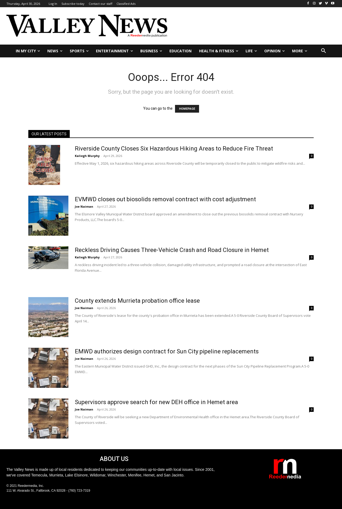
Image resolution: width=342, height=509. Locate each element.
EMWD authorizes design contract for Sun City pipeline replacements (167, 351)
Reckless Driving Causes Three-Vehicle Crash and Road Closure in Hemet (172, 250)
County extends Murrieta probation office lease (137, 300)
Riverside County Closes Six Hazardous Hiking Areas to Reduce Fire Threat (174, 148)
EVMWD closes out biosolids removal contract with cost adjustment (165, 199)
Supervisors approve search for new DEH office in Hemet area (156, 402)
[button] (323, 51)
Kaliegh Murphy (87, 156)
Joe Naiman (84, 206)
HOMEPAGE (187, 109)
